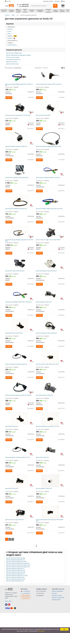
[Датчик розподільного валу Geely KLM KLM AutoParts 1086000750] (50, 271)
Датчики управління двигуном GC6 (15, 592)
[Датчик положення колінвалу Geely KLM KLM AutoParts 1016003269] (19, 368)
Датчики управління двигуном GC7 (15, 594)
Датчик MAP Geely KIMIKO (43, 117)
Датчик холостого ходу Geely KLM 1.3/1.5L (47, 376)
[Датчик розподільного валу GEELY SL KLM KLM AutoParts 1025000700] (50, 433)
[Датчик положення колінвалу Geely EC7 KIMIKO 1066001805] (20, 401)
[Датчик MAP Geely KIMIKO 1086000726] (50, 109)
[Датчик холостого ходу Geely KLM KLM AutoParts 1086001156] (20, 531)
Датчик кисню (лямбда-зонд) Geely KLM (16, 214)
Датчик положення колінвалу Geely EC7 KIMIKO (19, 409)
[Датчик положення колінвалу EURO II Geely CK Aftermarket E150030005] (50, 76)
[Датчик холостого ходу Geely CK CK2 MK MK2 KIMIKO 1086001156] (20, 109)
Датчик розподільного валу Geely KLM (46, 279)
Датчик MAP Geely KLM (12, 441)
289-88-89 (23, 4)
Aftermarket (10, 26)
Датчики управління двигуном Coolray (16, 581)
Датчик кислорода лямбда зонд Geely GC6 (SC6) (49, 214)
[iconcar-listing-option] (64, 68)
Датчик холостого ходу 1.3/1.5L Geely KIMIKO (48, 246)
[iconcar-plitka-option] (62, 68)
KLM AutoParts (12, 40)
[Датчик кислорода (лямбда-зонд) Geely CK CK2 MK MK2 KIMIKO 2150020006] (20, 239)
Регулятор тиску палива (12, 57)
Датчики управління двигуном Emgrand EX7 (18, 586)
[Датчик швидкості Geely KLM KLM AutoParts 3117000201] (50, 304)
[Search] (55, 6)
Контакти (57, 1)
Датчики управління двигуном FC (15, 588)
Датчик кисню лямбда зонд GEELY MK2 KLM (48, 182)
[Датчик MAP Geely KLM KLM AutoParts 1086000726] (19, 498)
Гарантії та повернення (58, 617)
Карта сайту (8, 621)
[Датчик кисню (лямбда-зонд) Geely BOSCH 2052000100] (19, 174)
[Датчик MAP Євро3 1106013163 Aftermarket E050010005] (50, 401)
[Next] (13, 559)
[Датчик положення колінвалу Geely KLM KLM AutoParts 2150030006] (20, 141)
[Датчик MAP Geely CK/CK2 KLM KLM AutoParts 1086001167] (19, 336)
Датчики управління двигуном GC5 (15, 590)
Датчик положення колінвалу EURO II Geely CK (49, 84)
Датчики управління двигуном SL (15, 601)
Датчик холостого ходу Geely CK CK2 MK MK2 (18, 117)
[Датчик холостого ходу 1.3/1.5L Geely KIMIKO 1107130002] (50, 239)
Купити (9, 98)
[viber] (6, 624)
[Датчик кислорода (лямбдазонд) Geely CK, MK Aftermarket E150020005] (50, 141)
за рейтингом (17, 67)
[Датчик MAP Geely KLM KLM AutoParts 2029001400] (19, 433)
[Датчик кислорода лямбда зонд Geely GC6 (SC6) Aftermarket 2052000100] (50, 206)
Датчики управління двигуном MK (15, 597)
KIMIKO (11, 38)
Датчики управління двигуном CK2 (15, 579)
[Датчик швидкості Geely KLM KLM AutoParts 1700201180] (50, 498)
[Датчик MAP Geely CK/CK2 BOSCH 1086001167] (19, 271)
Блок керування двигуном (13, 59)
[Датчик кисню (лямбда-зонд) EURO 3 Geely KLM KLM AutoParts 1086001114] (19, 304)
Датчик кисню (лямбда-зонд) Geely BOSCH (17, 182)
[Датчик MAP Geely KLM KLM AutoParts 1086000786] (50, 466)
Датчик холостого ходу (12, 63)
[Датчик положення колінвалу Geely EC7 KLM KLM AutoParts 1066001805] (19, 466)
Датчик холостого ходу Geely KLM (15, 538)
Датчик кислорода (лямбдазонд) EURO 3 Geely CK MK (19, 85)
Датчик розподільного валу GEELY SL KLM (48, 441)
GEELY (11, 36)
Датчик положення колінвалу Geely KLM (17, 149)
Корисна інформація (57, 611)
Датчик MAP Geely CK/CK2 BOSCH (15, 279)
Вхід (63, 1)
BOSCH (11, 29)
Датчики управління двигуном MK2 (15, 599)
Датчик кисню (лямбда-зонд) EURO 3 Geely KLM (19, 311)
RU (10, 1)
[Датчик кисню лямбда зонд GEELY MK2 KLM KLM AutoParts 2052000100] (50, 174)
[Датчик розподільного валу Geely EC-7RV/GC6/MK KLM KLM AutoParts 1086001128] (50, 531)
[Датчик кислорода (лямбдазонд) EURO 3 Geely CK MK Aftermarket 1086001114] (20, 76)
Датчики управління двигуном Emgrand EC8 (18, 585)
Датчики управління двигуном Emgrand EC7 (18, 583)
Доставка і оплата (48, 1)
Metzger (10, 42)
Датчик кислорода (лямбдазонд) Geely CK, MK (49, 149)
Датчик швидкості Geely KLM (44, 311)
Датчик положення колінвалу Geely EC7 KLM (18, 474)
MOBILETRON (12, 44)
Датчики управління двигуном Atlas (15, 578)
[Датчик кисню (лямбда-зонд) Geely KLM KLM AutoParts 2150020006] (20, 206)
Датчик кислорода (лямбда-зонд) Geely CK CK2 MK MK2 (19, 247)
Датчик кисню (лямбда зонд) (14, 52)
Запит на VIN (26, 618)
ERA (10, 33)
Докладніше (41, 631)
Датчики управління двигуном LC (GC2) (17, 595)
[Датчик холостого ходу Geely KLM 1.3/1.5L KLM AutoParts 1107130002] (50, 368)
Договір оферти (56, 619)
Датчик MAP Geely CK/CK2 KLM (14, 344)
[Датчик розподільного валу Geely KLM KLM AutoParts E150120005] (50, 336)
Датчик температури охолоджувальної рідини (18, 55)
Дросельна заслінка (11, 61)
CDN (10, 31)
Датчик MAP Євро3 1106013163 (45, 409)
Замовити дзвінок (26, 615)
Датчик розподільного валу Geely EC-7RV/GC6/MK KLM (50, 539)
